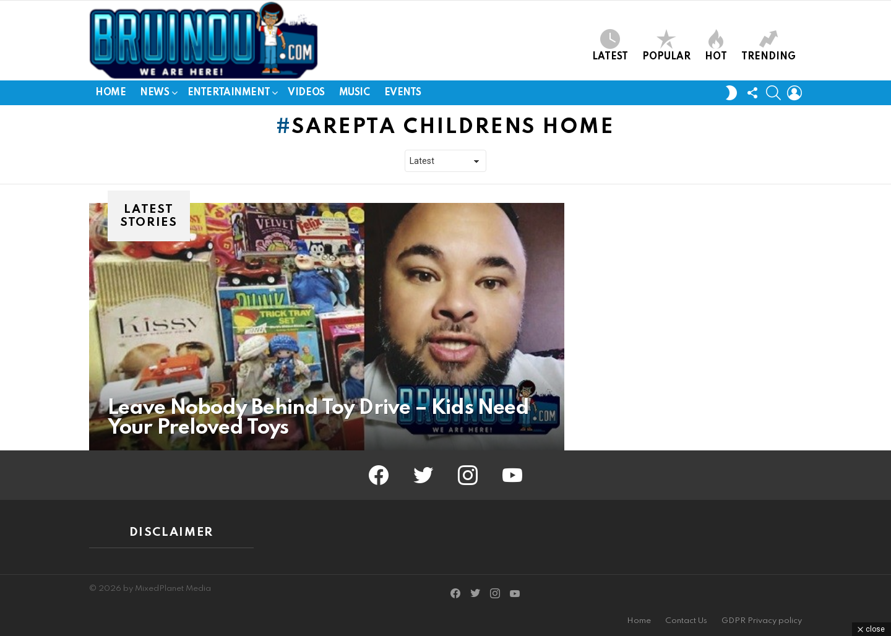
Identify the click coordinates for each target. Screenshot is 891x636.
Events (402, 93)
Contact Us (686, 621)
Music (354, 93)
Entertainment (228, 95)
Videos (306, 93)
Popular (666, 45)
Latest (610, 45)
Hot (716, 45)
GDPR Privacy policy (761, 621)
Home (110, 93)
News (154, 95)
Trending (768, 45)
